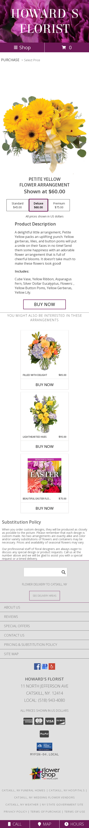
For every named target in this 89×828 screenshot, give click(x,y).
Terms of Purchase (45, 811)
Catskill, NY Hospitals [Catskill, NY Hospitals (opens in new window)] (67, 790)
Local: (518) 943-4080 (44, 700)
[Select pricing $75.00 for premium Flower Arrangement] (59, 205)
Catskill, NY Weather (22, 804)
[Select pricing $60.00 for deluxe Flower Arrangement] (38, 205)
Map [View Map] (44, 824)
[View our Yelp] (52, 668)
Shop (22, 47)
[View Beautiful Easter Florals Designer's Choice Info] (44, 475)
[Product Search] (45, 572)
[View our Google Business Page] (44, 668)
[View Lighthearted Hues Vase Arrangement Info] (44, 413)
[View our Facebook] (37, 668)
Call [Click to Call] (15, 824)
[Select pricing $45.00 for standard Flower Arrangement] (17, 205)
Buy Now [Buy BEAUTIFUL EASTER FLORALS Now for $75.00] (45, 508)
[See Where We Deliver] (44, 595)
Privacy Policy (15, 811)
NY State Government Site (62, 804)
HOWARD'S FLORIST (44, 21)
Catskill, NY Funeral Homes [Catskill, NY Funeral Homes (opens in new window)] (24, 790)
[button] (44, 747)
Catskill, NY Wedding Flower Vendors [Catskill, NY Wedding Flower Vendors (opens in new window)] (44, 797)
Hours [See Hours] (74, 824)
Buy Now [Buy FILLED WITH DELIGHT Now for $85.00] (45, 384)
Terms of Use (74, 811)
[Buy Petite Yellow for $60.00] (44, 304)
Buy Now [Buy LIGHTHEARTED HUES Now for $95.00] (45, 446)
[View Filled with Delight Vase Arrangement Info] (44, 351)
